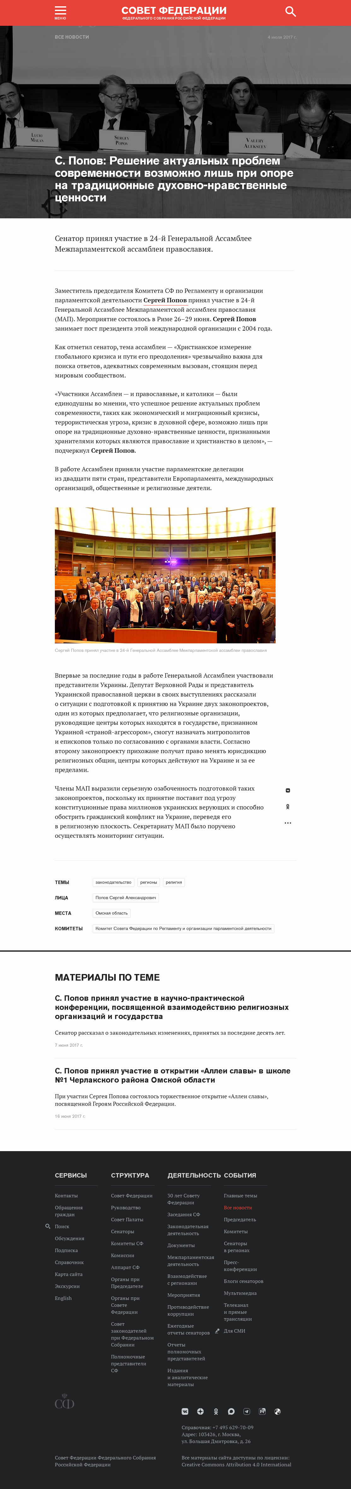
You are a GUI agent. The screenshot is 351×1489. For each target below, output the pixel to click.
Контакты (66, 1195)
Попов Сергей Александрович (126, 897)
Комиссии (122, 1255)
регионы (148, 882)
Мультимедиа (240, 1293)
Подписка (66, 1250)
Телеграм (246, 1411)
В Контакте (287, 790)
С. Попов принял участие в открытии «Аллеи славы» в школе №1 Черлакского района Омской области (172, 1075)
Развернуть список (288, 823)
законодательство (114, 882)
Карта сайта (69, 1274)
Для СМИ (234, 1331)
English (63, 1298)
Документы (181, 1245)
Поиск (62, 1226)
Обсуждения (69, 1238)
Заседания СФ (183, 1214)
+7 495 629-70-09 (233, 1427)
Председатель (240, 1219)
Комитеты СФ (127, 1243)
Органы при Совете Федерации (125, 1305)
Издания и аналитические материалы (187, 1377)
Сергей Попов (165, 300)
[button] (61, 13)
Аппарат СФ (125, 1267)
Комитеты (236, 1231)
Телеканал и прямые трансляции (238, 1312)
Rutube (262, 1411)
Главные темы (240, 1195)
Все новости (72, 37)
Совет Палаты (127, 1219)
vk (185, 1411)
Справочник (69, 1262)
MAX (231, 1411)
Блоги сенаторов (243, 1281)
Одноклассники (287, 806)
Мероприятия (183, 1295)
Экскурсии (67, 1286)
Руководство (126, 1207)
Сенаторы (122, 1231)
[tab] (288, 810)
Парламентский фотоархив (277, 1411)
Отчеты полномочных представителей (186, 1351)
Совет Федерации (132, 1195)
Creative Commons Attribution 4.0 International (236, 1464)
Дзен (200, 1411)
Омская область (112, 913)
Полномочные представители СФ (128, 1363)
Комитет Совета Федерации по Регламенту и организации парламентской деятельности (184, 928)
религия (174, 882)
